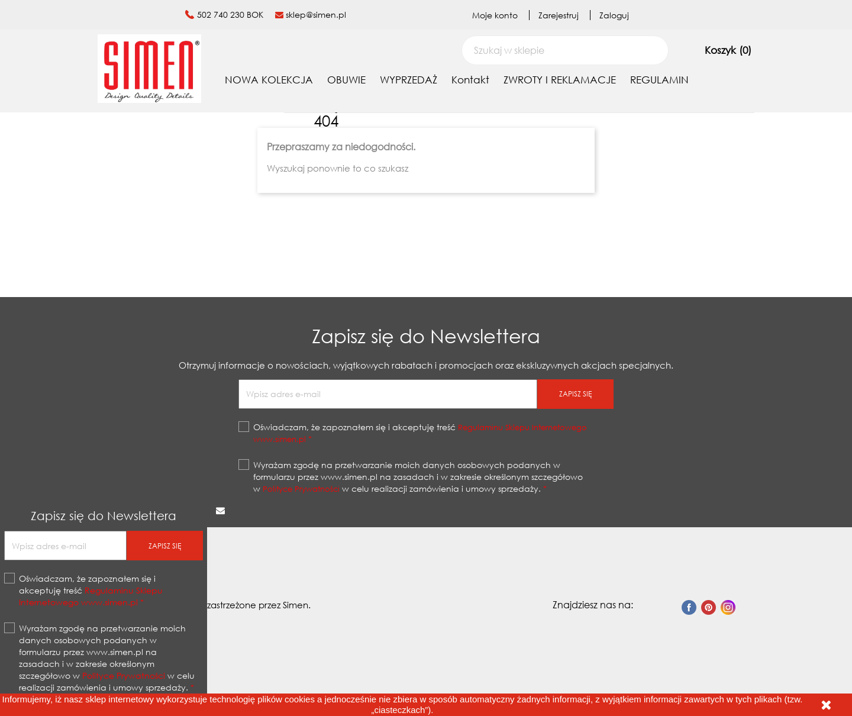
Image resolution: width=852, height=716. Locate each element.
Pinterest (708, 607)
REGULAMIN (659, 79)
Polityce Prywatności (301, 489)
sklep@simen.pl (316, 14)
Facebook (689, 607)
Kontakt (470, 79)
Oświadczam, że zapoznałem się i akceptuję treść (420, 433)
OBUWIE (346, 79)
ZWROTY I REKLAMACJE (560, 79)
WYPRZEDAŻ (408, 79)
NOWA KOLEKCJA (269, 79)
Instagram (728, 607)
